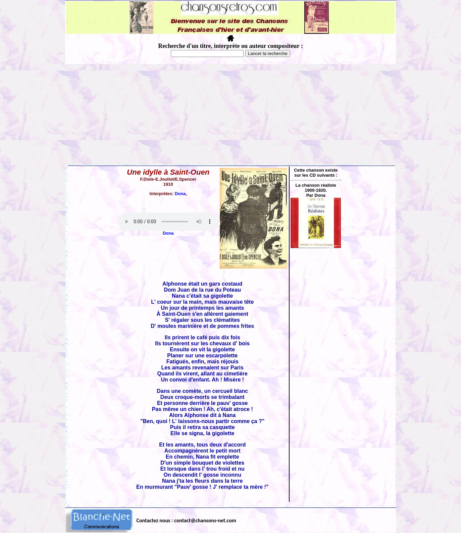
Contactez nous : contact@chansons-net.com (186, 520)
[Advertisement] (230, 114)
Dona (180, 193)
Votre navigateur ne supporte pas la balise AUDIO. (168, 222)
